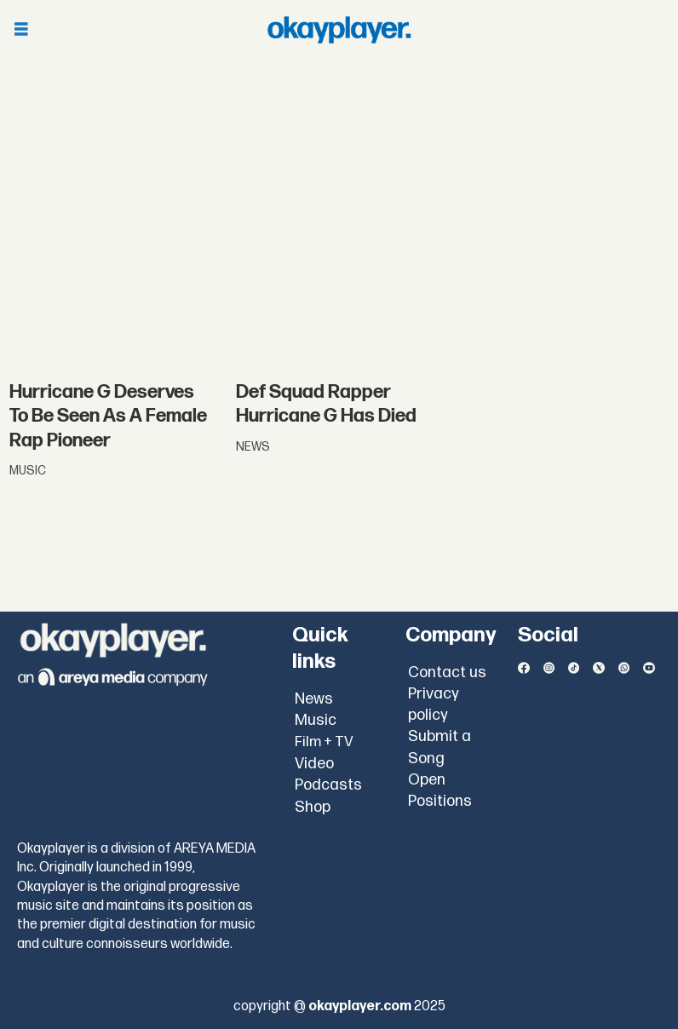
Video (314, 764)
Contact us (447, 672)
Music (315, 720)
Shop (312, 807)
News (314, 699)
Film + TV (324, 741)
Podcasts (328, 785)
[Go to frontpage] (339, 30)
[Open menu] (21, 30)
